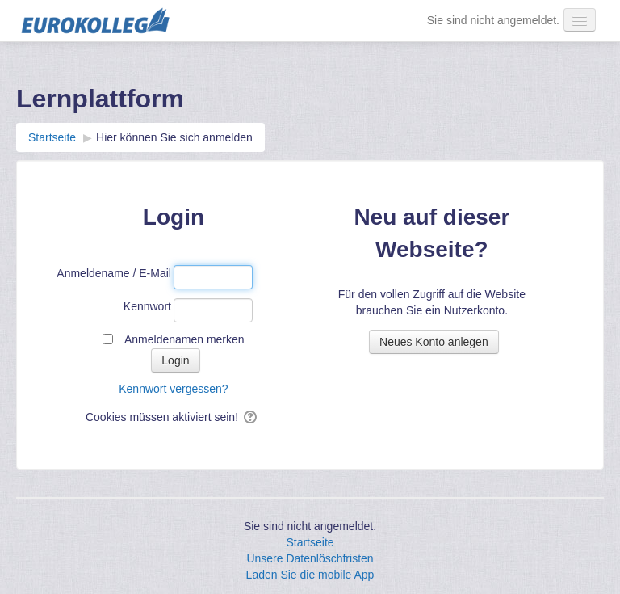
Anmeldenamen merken (184, 339)
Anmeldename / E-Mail (114, 273)
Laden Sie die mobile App (310, 574)
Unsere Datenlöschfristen (309, 558)
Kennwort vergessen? (173, 388)
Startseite (309, 542)
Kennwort (147, 306)
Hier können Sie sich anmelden (174, 137)
